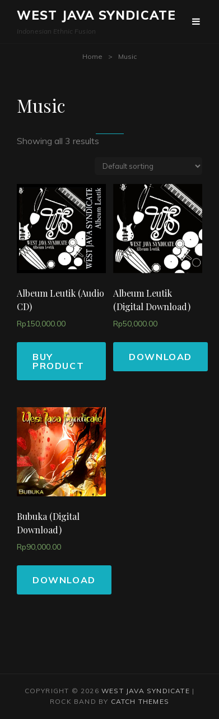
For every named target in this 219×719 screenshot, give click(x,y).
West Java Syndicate (96, 15)
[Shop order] (148, 166)
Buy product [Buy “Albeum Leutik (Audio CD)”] (58, 361)
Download (160, 356)
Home (92, 56)
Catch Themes (140, 701)
